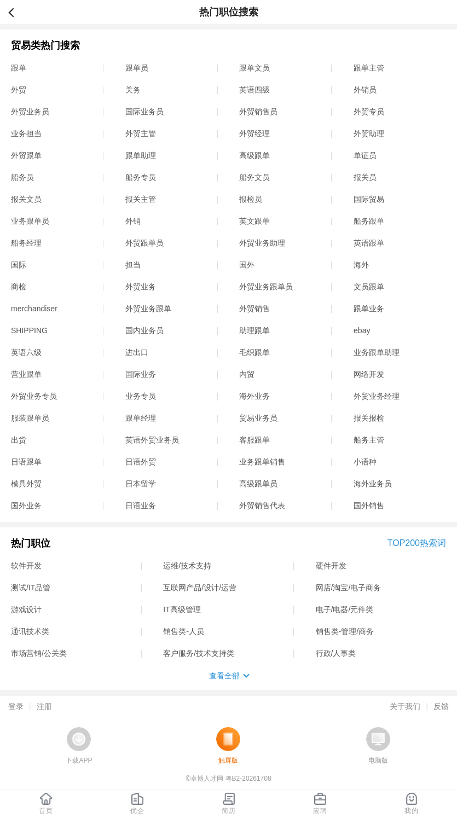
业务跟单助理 (377, 352)
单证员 (365, 155)
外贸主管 (140, 133)
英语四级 (254, 89)
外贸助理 (369, 133)
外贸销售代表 (262, 505)
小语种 (365, 461)
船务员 (22, 177)
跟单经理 (140, 418)
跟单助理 (140, 155)
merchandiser (34, 308)
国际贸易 (369, 199)
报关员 (365, 177)
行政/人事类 (336, 653)
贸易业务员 (258, 418)
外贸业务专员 (34, 396)
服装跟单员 (30, 418)
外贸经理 (254, 133)
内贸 (246, 374)
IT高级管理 (181, 609)
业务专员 (140, 396)
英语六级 (26, 352)
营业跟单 (26, 374)
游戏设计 (26, 609)
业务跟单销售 (262, 461)
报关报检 (369, 418)
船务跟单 (369, 221)
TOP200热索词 (416, 543)
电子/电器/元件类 (345, 609)
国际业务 (140, 374)
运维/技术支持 (187, 565)
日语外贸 (140, 461)
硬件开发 (331, 565)
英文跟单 (254, 221)
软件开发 (26, 565)
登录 (16, 706)
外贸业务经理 (377, 396)
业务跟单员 (30, 221)
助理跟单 (254, 330)
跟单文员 (254, 67)
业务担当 (26, 133)
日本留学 (140, 483)
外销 (133, 221)
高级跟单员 (258, 483)
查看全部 (224, 675)
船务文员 (254, 177)
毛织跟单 (254, 352)
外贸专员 (369, 111)
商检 (18, 286)
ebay (362, 330)
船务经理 (26, 243)
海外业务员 (373, 483)
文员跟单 (369, 286)
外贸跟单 (26, 155)
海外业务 (254, 396)
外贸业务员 (30, 111)
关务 (133, 89)
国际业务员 (144, 111)
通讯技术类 (30, 631)
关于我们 (405, 706)
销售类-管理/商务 (345, 631)
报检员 (250, 199)
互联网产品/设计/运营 (199, 587)
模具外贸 (26, 483)
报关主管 (140, 199)
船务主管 (369, 439)
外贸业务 (140, 286)
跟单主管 (369, 67)
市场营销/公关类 (39, 653)
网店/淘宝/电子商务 (348, 587)
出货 (18, 439)
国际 (18, 264)
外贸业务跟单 (148, 308)
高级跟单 (254, 155)
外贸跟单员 (144, 243)
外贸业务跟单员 (266, 286)
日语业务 (140, 505)
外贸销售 (254, 308)
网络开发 (369, 374)
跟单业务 (369, 308)
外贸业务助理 (262, 243)
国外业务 (26, 505)
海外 (361, 264)
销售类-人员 (183, 631)
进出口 (136, 352)
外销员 (365, 89)
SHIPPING (29, 330)
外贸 (18, 89)
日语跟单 (26, 461)
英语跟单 (369, 243)
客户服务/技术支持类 (198, 653)
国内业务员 (144, 330)
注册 (44, 706)
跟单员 (136, 67)
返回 (16, 12)
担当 (133, 264)
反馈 (441, 706)
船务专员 (140, 177)
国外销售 (369, 505)
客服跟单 (254, 439)
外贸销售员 (258, 111)
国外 (246, 264)
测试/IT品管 (30, 587)
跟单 (18, 67)
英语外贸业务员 (152, 439)
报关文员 (26, 199)
